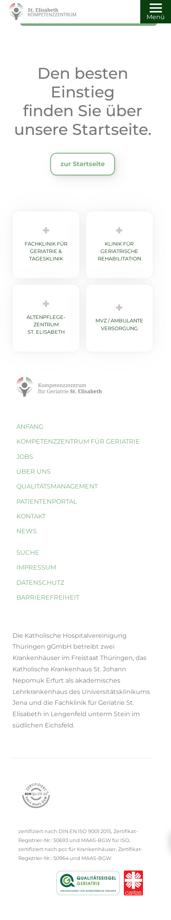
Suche (27, 552)
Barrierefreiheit (47, 597)
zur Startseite (82, 164)
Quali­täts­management (57, 486)
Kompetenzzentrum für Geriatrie (78, 441)
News (26, 531)
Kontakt (31, 516)
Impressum (36, 567)
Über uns (33, 471)
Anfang (29, 426)
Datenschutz (40, 582)
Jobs (24, 456)
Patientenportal (46, 501)
